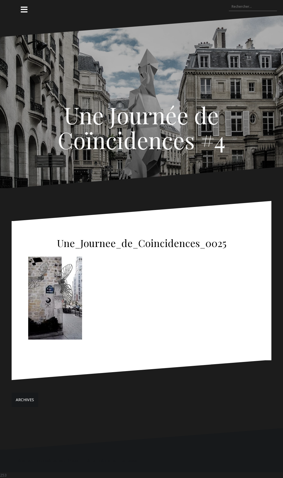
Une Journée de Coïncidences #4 (142, 127)
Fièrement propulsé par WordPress (47, 460)
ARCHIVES (25, 399)
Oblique (103, 460)
